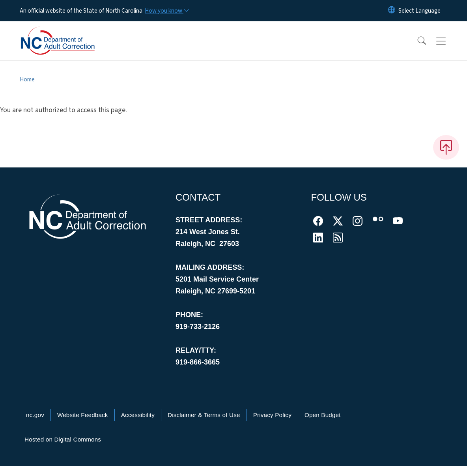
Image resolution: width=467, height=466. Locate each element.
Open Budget (322, 415)
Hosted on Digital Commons (62, 439)
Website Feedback (82, 415)
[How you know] (166, 11)
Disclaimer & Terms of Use (204, 415)
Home (27, 79)
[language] (419, 11)
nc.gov (35, 415)
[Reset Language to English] (391, 11)
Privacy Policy (272, 415)
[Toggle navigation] (448, 41)
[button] (416, 41)
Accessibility (138, 415)
